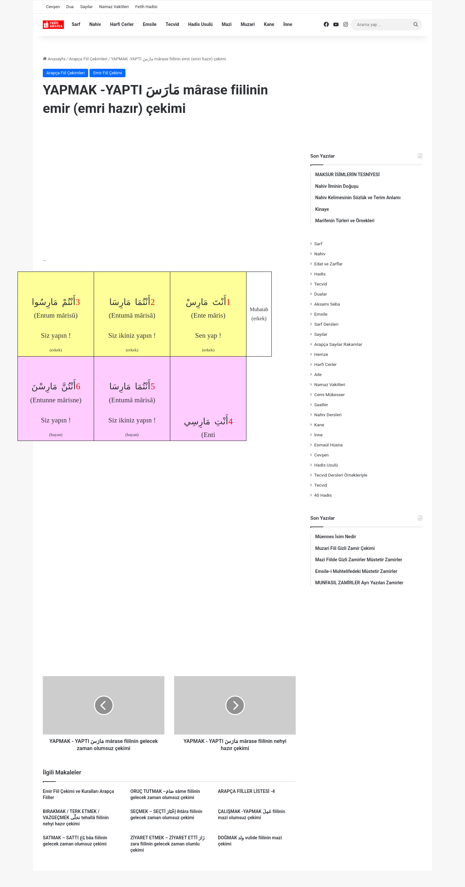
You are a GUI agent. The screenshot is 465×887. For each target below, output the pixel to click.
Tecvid (172, 24)
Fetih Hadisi (146, 6)
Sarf (76, 24)
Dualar (320, 294)
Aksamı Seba (327, 304)
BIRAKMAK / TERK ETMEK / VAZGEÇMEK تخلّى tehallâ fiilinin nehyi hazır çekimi (76, 817)
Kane (269, 24)
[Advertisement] (169, 174)
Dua (70, 6)
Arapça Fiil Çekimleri (88, 58)
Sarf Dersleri (326, 324)
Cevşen (53, 6)
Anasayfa (54, 58)
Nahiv (95, 24)
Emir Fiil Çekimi (107, 72)
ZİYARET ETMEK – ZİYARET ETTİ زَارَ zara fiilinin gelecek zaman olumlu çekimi (167, 844)
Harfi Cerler (122, 24)
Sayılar (86, 6)
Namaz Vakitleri (114, 6)
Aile (318, 374)
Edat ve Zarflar (328, 263)
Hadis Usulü (200, 24)
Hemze (321, 354)
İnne (287, 24)
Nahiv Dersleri (327, 414)
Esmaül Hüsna (328, 444)
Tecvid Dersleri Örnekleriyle (340, 475)
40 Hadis (323, 495)
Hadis (320, 273)
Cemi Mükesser (329, 394)
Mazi (227, 24)
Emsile (149, 24)
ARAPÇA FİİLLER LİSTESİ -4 (246, 791)
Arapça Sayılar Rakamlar (338, 344)
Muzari (248, 24)
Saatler (321, 404)
